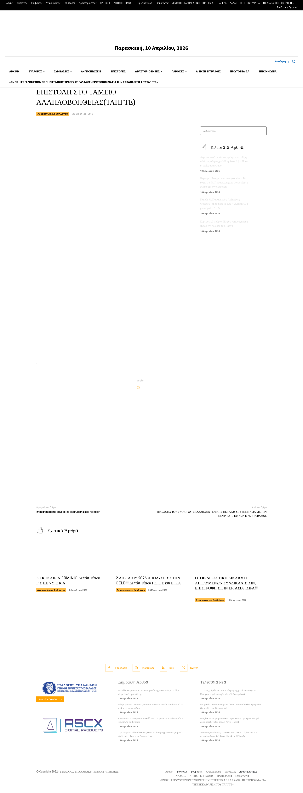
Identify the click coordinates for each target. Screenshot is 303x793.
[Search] (262, 131)
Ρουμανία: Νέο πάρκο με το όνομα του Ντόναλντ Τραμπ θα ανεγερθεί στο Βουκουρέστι (230, 706)
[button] (286, 61)
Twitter (194, 668)
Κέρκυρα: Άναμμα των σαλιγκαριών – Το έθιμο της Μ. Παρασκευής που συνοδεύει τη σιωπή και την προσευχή (224, 182)
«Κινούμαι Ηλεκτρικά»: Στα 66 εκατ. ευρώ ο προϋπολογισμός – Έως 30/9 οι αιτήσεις (150, 720)
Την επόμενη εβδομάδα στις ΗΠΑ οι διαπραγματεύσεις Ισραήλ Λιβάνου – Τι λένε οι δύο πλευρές (150, 734)
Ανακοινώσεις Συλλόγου (52, 114)
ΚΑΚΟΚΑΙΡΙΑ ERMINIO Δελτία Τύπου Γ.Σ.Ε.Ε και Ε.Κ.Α (68, 580)
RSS (171, 668)
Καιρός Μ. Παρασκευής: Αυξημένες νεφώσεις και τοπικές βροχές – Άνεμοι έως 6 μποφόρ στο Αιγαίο (224, 202)
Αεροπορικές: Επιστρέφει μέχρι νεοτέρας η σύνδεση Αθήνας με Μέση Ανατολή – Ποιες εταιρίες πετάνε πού (224, 161)
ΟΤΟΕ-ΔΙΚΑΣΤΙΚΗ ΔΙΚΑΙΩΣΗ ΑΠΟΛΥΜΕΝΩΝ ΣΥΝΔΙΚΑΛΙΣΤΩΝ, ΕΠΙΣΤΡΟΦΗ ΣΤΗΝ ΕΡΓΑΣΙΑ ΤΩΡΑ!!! (226, 585)
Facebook (121, 668)
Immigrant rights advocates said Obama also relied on (68, 512)
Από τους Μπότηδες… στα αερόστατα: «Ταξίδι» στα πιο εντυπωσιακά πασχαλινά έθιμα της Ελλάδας (228, 734)
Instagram (148, 668)
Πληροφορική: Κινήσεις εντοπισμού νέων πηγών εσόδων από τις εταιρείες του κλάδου (150, 706)
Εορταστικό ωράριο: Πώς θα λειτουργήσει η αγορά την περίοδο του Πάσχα (224, 222)
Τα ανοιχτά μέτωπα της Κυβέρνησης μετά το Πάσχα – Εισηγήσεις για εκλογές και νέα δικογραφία (228, 692)
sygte (140, 381)
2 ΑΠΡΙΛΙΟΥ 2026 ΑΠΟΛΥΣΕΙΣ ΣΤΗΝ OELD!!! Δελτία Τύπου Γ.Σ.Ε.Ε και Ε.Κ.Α (148, 580)
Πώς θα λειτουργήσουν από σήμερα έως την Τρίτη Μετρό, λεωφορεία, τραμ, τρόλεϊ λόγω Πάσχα (230, 720)
